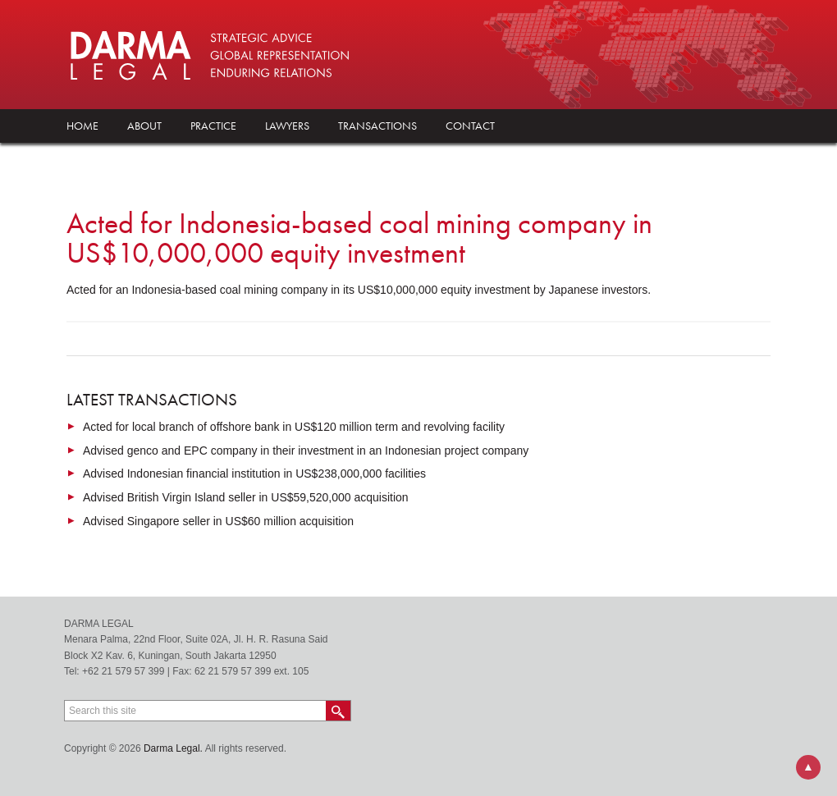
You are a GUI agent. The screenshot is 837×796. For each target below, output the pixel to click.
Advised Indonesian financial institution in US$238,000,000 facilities (254, 473)
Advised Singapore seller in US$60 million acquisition (218, 521)
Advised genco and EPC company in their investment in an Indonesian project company (305, 450)
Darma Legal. (173, 748)
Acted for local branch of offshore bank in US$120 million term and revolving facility (294, 426)
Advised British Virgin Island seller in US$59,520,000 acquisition (246, 497)
